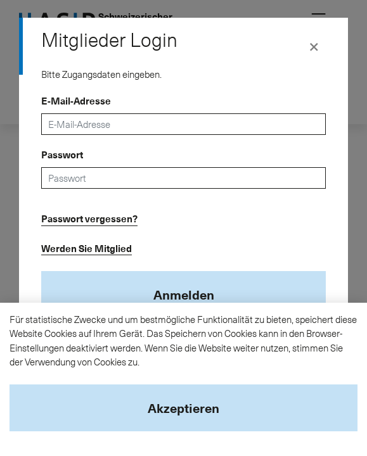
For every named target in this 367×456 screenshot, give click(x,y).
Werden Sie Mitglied (86, 248)
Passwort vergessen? (89, 218)
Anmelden (183, 294)
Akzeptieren (183, 407)
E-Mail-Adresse (76, 101)
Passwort (62, 155)
